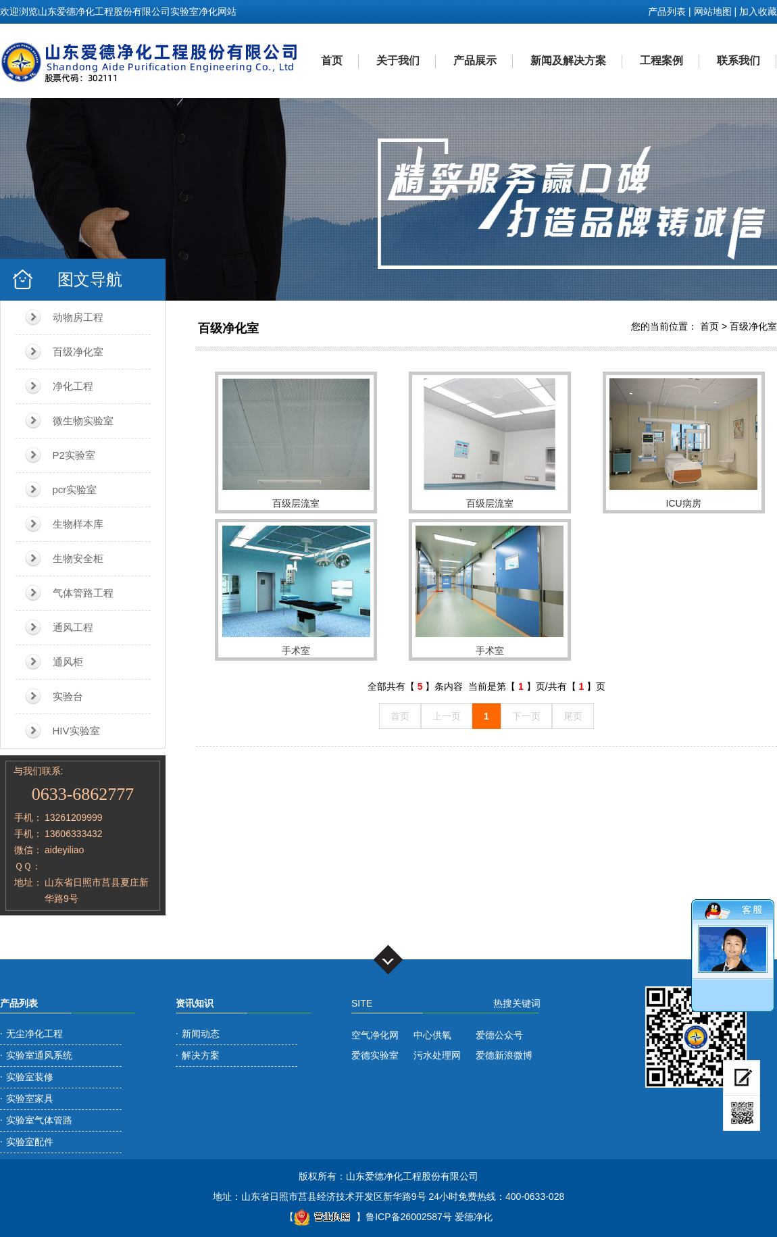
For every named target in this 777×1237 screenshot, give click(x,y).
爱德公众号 (499, 1035)
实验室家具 (29, 1098)
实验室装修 (29, 1076)
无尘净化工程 (34, 1033)
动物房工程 (78, 317)
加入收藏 (758, 11)
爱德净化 (474, 1216)
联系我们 (738, 60)
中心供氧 (432, 1035)
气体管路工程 (83, 593)
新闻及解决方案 (568, 60)
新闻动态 (201, 1033)
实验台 (68, 696)
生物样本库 (78, 524)
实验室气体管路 (39, 1120)
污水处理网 (437, 1055)
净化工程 (73, 386)
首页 (332, 60)
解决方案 (201, 1055)
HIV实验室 (76, 730)
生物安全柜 (78, 558)
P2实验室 (74, 455)
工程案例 (661, 60)
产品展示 (475, 60)
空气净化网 (375, 1035)
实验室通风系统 (39, 1055)
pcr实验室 (75, 489)
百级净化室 (78, 351)
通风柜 (68, 661)
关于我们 (398, 60)
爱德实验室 (375, 1055)
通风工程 (73, 627)
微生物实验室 (83, 420)
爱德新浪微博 (504, 1055)
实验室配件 (29, 1141)
